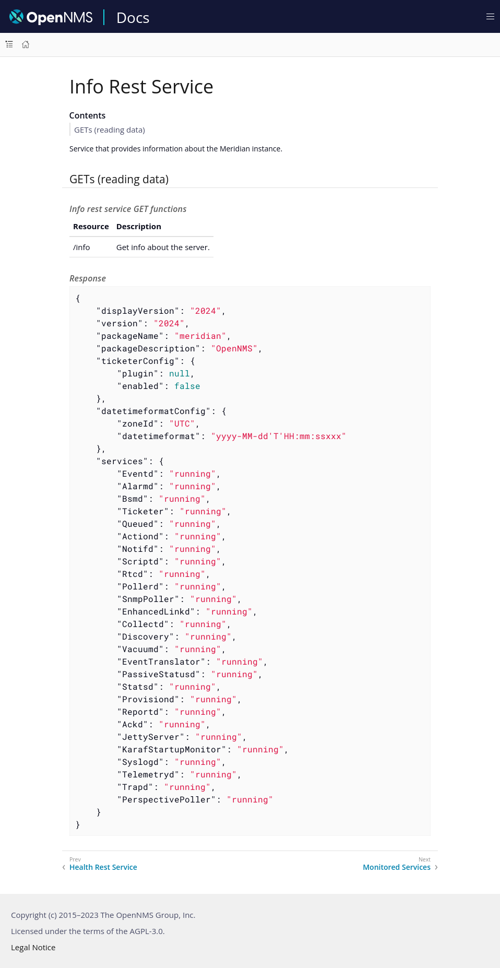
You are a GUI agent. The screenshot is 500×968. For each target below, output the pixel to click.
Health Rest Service (103, 867)
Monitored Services (397, 867)
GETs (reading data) (109, 129)
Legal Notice (33, 947)
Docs (133, 17)
